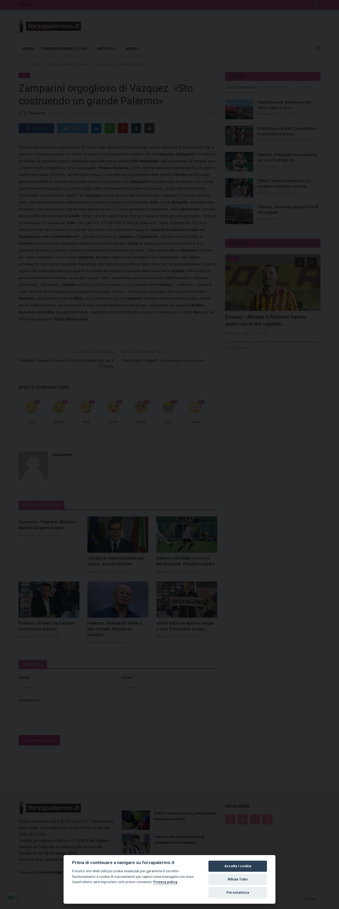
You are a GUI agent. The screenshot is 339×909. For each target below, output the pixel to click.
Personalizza (237, 892)
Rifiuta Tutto (238, 879)
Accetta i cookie (237, 866)
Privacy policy (165, 882)
